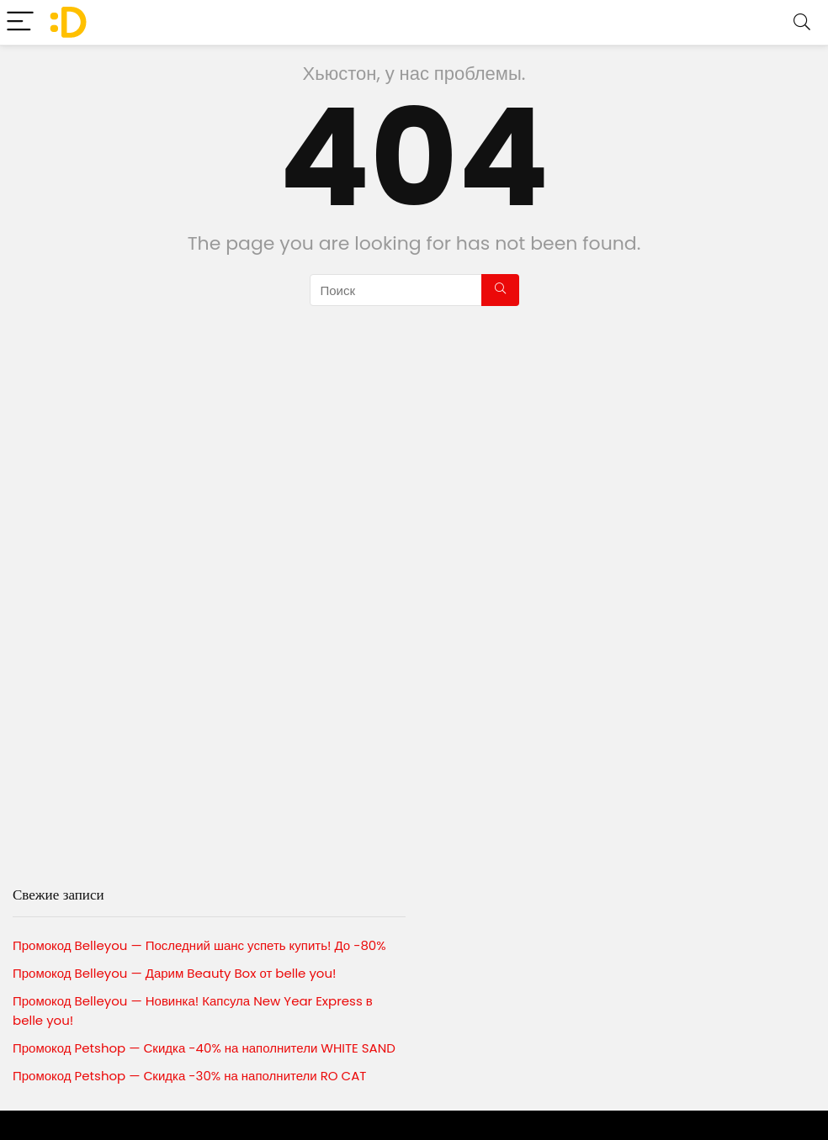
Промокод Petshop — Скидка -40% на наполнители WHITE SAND (204, 1048)
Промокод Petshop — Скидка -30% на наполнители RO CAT (189, 1076)
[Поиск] (500, 290)
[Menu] (20, 22)
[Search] (802, 22)
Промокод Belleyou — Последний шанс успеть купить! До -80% (199, 945)
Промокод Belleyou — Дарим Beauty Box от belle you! (175, 973)
